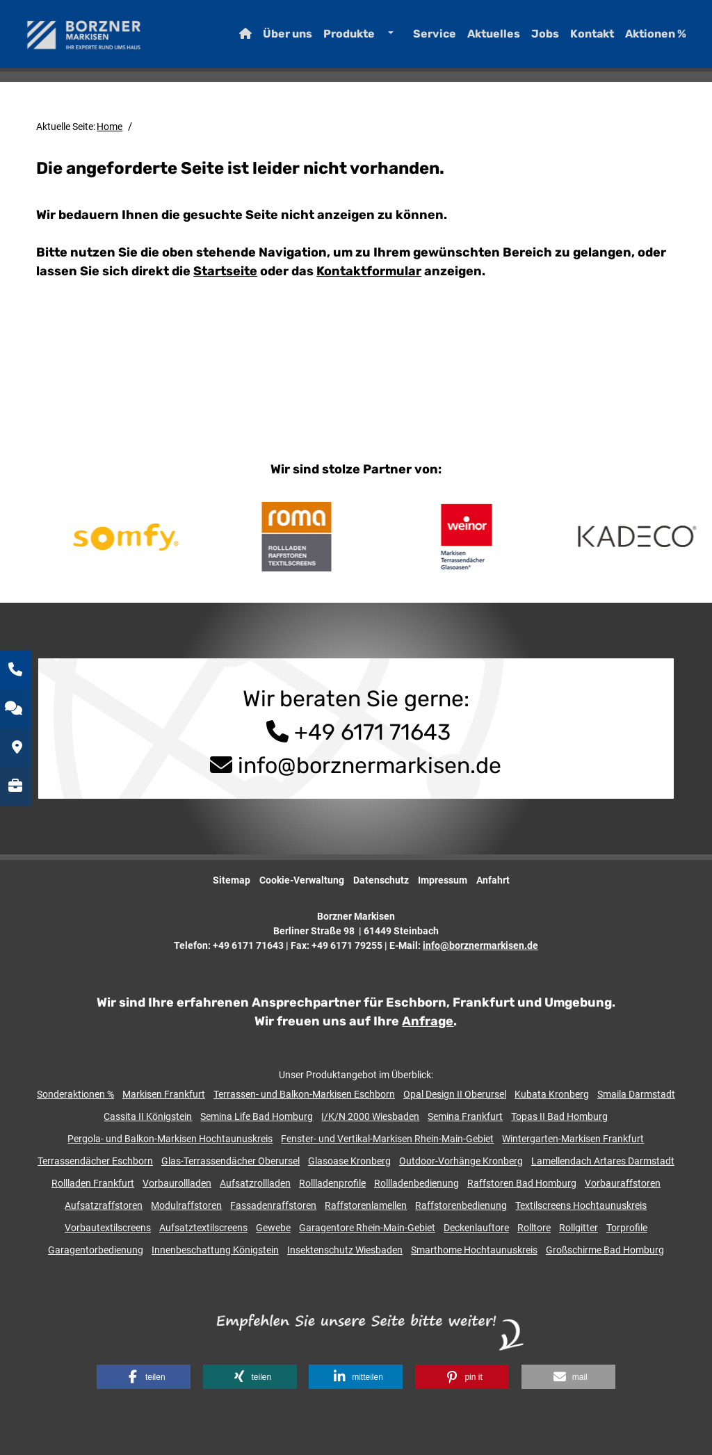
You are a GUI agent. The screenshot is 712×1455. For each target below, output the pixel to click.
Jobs (532, 37)
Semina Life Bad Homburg (256, 1116)
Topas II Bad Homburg (559, 1116)
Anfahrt (493, 880)
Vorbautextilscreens (108, 1227)
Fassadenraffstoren (273, 1205)
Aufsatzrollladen (255, 1183)
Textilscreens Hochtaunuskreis (581, 1205)
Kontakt (579, 37)
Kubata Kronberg (552, 1094)
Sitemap (231, 880)
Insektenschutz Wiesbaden (345, 1249)
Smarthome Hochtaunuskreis (474, 1249)
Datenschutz (381, 880)
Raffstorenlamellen (366, 1205)
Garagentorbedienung (95, 1249)
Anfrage (427, 1021)
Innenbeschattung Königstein (215, 1249)
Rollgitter (578, 1227)
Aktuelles (480, 37)
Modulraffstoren (186, 1205)
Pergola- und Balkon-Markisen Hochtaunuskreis (170, 1138)
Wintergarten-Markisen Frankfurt (573, 1138)
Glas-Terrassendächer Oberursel (230, 1161)
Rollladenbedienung (416, 1183)
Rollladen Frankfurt (92, 1183)
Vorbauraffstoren (623, 1183)
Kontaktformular (368, 271)
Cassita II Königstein (148, 1116)
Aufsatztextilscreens (203, 1227)
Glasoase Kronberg (349, 1161)
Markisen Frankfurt (163, 1094)
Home (109, 126)
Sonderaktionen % (75, 1094)
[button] (144, 1377)
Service (421, 37)
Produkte (336, 37)
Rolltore (534, 1227)
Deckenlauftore (476, 1227)
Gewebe (273, 1227)
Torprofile (626, 1227)
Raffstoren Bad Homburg (521, 1183)
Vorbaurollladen (177, 1183)
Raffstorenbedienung (461, 1205)
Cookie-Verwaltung (301, 880)
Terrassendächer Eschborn (95, 1161)
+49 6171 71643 (356, 732)
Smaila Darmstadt (636, 1094)
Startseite (225, 271)
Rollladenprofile (332, 1183)
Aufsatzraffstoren (104, 1205)
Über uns (274, 37)
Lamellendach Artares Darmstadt (602, 1161)
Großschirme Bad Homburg (605, 1249)
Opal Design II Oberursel (454, 1094)
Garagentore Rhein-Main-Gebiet (367, 1227)
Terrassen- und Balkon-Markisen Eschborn (304, 1094)
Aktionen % (642, 37)
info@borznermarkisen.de (369, 765)
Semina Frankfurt (465, 1116)
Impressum (442, 880)
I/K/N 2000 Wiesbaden (370, 1116)
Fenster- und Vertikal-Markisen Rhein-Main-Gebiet (387, 1138)
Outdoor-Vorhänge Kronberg (461, 1161)
